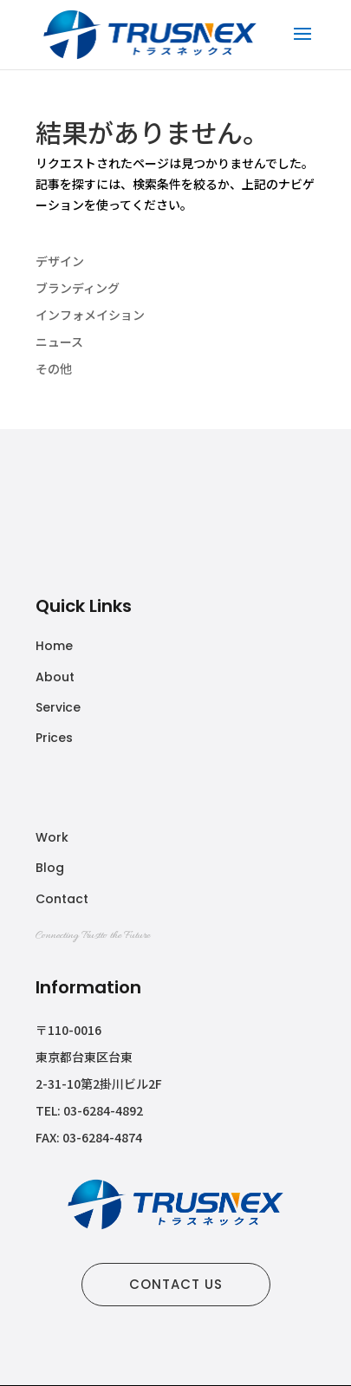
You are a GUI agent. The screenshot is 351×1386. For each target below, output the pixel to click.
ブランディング (78, 287)
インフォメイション (90, 314)
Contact (62, 899)
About (55, 677)
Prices (54, 737)
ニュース (59, 341)
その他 (54, 368)
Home (54, 645)
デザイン (60, 261)
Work (52, 837)
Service (58, 707)
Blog (50, 867)
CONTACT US (176, 1284)
